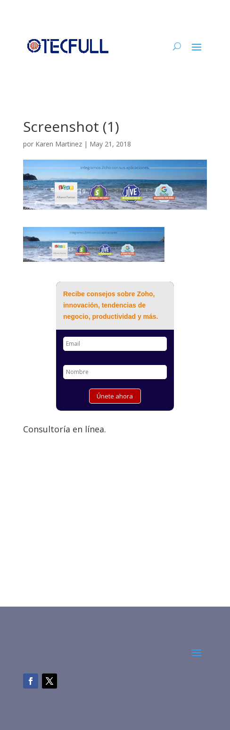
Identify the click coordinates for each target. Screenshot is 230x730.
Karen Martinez (58, 143)
